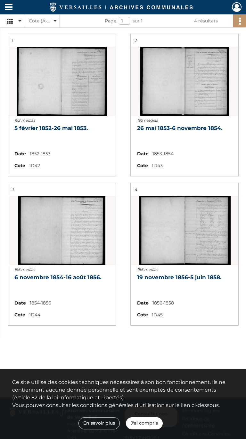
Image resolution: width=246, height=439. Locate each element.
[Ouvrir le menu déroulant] (8, 8)
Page (110, 21)
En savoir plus (99, 423)
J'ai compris (144, 423)
